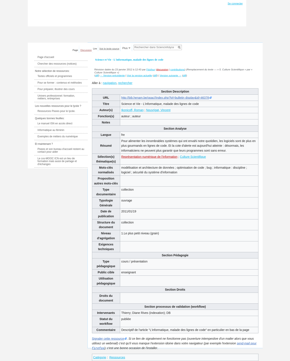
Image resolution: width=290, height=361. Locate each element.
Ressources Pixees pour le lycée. (56, 111)
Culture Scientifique (193, 156)
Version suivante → (170, 75)
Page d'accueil (46, 57)
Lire (95, 48)
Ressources (117, 357)
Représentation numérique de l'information (149, 156)
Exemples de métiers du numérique (58, 136)
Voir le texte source (109, 48)
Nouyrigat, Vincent (158, 110)
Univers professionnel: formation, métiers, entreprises (56, 97)
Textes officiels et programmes (55, 76)
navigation (110, 83)
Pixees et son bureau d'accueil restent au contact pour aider (61, 151)
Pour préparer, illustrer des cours (56, 89)
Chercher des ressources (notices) (57, 63)
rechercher (125, 83)
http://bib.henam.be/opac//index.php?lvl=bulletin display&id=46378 (165, 97)
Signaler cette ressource (108, 338)
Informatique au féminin (51, 130)
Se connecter (235, 3)
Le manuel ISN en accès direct (55, 123)
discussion (162, 69)
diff (96, 75)
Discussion (86, 50)
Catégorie (99, 357)
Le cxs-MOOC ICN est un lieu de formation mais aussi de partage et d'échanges (57, 161)
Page (75, 50)
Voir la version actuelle (139, 75)
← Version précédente (112, 75)
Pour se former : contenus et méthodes (60, 82)
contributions (177, 69)
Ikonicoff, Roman (132, 110)
